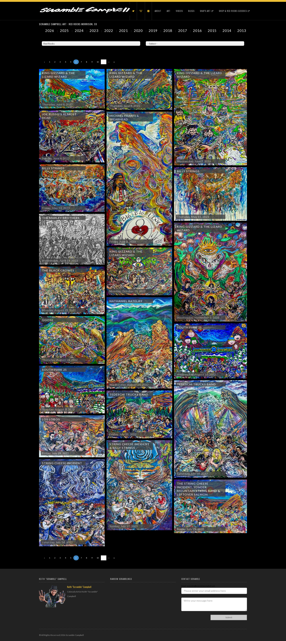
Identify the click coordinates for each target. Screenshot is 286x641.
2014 (227, 30)
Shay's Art (206, 10)
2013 (242, 30)
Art (168, 10)
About (158, 10)
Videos (179, 10)
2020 (138, 30)
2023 (94, 30)
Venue (44, 38)
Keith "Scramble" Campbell (79, 587)
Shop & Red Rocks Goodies (234, 10)
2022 (109, 30)
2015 (212, 30)
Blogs (191, 10)
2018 (168, 30)
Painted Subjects (153, 38)
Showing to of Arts (52, 48)
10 (98, 62)
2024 (79, 30)
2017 (183, 30)
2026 (50, 30)
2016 (197, 30)
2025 (64, 30)
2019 (153, 30)
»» (114, 62)
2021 (124, 30)
